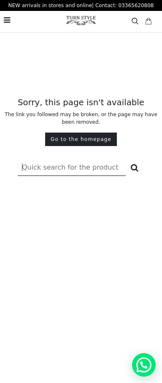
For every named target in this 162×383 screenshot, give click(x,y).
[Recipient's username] (72, 167)
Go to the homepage (81, 139)
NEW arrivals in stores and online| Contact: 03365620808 (81, 5)
